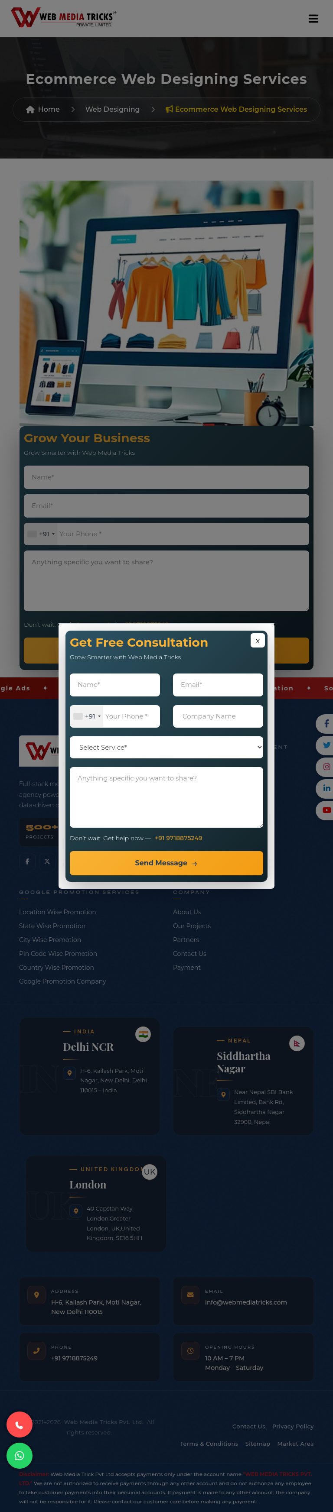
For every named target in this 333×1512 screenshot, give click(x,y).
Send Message (161, 863)
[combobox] (86, 717)
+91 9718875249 (178, 838)
